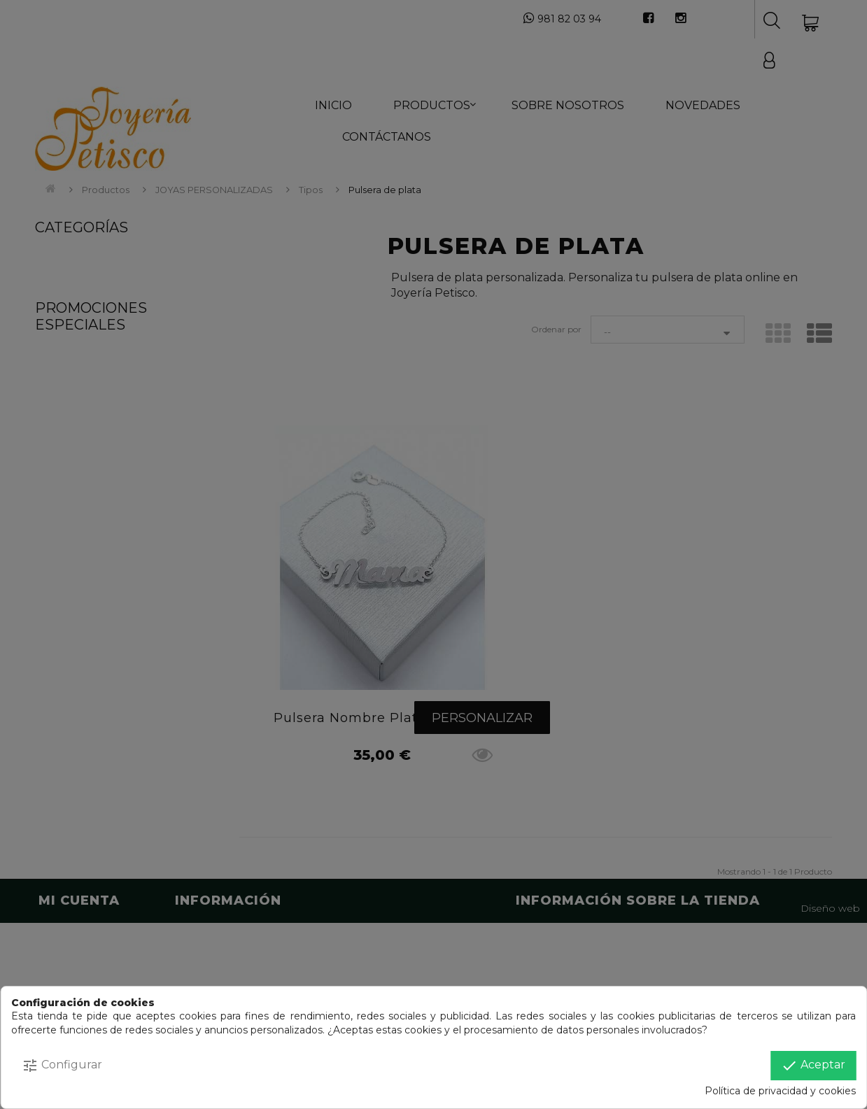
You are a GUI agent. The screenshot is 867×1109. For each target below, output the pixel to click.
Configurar (62, 1065)
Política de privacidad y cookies (780, 1091)
